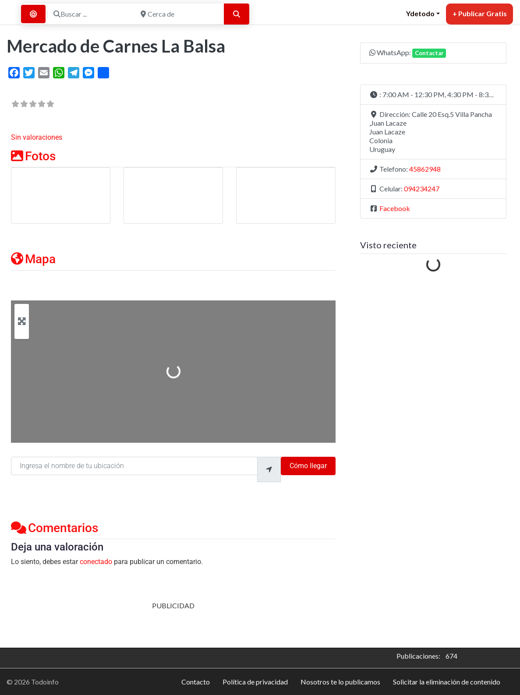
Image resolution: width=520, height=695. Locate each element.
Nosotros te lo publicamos (340, 681)
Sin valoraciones (36, 137)
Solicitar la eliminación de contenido (446, 681)
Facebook (394, 208)
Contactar (429, 52)
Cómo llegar (308, 466)
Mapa (33, 259)
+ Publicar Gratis (480, 13)
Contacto (195, 681)
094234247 (421, 188)
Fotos (33, 156)
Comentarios (54, 528)
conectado (96, 561)
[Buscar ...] (91, 14)
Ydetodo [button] (420, 13)
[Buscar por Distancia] (33, 14)
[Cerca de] (178, 14)
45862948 (425, 169)
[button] (433, 94)
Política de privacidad (255, 681)
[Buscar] (236, 14)
